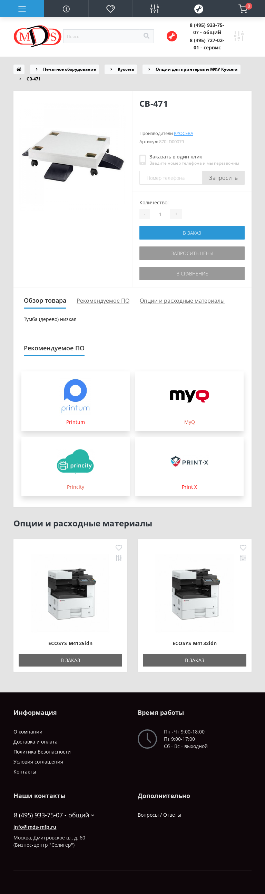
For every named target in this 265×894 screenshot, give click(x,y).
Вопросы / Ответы (159, 815)
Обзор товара (45, 300)
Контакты (24, 771)
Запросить (223, 178)
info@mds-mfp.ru (35, 827)
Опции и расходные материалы (182, 300)
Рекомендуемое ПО (103, 300)
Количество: (154, 202)
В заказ (192, 233)
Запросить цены (192, 253)
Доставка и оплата (35, 741)
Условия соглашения (38, 761)
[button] (207, 28)
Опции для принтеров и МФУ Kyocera (196, 69)
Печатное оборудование (69, 69)
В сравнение (192, 273)
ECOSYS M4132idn (195, 643)
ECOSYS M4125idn (70, 643)
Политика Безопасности (42, 751)
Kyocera (126, 69)
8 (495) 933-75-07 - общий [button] (54, 815)
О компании (27, 731)
